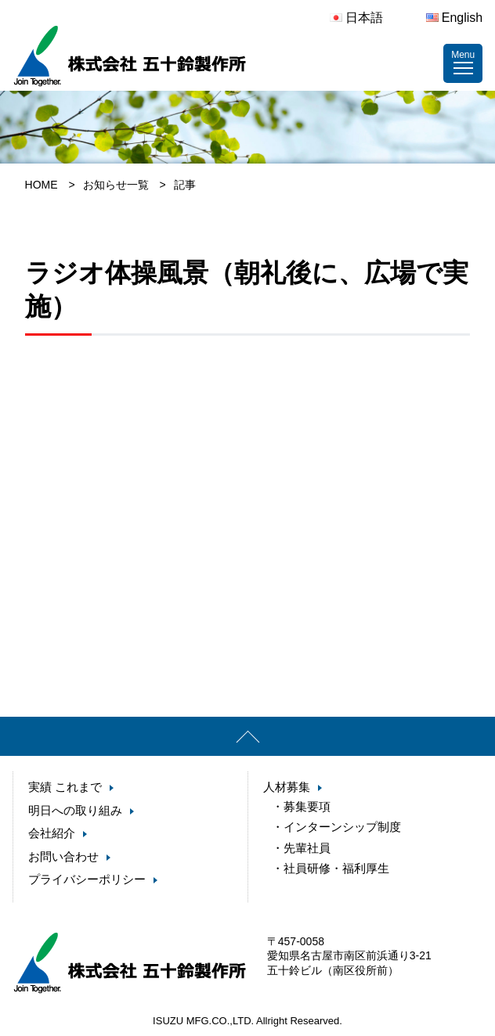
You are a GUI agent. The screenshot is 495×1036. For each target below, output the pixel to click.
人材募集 (286, 786)
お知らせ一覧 (116, 184)
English (454, 17)
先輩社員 (307, 844)
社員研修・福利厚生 (336, 863)
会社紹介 (51, 833)
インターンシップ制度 (342, 825)
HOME (41, 184)
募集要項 (307, 806)
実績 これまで (65, 786)
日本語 (356, 17)
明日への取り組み (75, 810)
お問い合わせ (63, 856)
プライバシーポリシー (87, 879)
